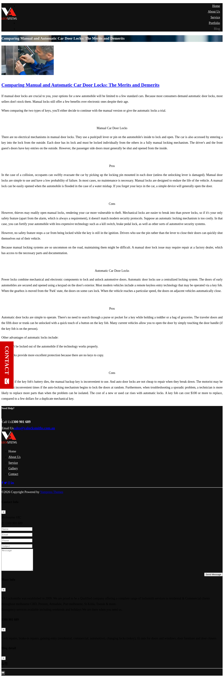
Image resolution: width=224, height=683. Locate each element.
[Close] (3, 512)
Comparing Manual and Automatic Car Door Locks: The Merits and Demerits (80, 85)
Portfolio (214, 23)
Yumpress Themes (51, 492)
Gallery (13, 468)
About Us (214, 11)
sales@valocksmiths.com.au (34, 428)
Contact (13, 474)
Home (216, 6)
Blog (217, 28)
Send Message (213, 578)
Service (215, 17)
